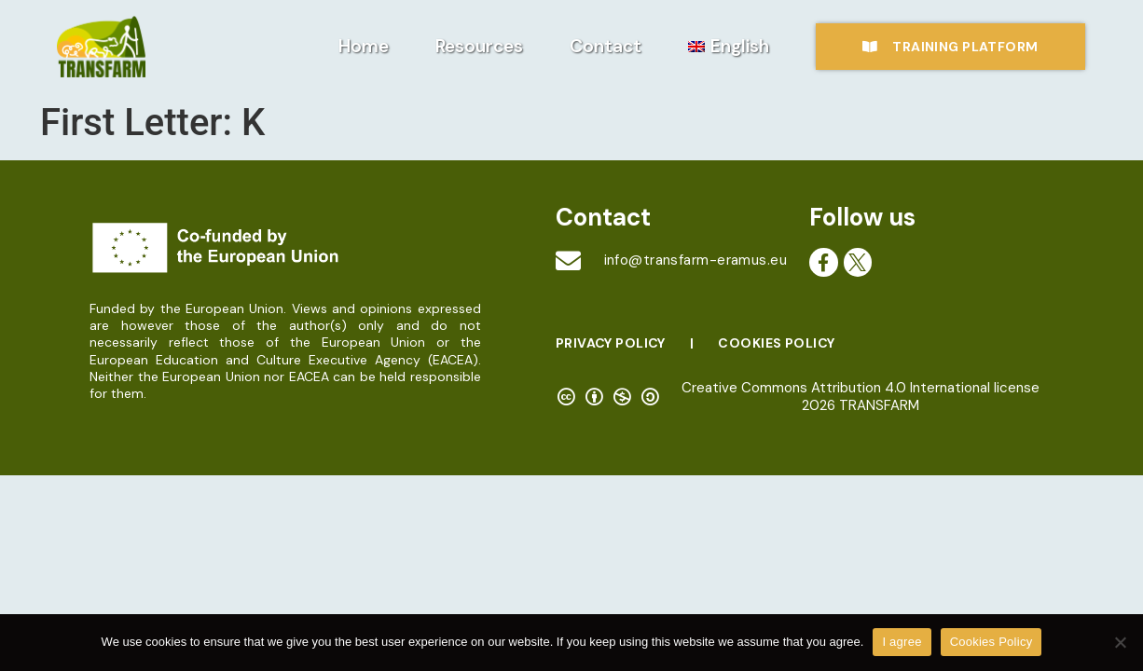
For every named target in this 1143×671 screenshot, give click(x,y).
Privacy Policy (611, 343)
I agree (901, 642)
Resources (479, 46)
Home (363, 46)
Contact (605, 46)
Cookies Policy (776, 343)
